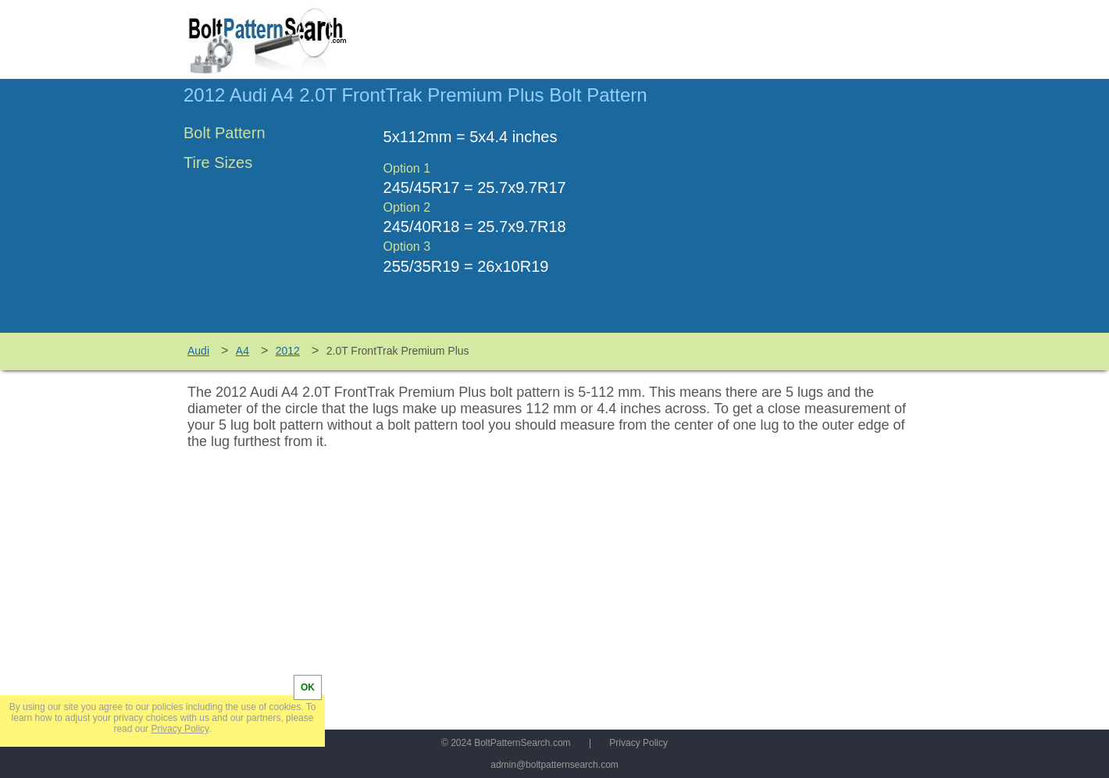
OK (308, 687)
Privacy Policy (638, 742)
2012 (288, 350)
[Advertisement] (794, 213)
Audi (198, 350)
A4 (242, 350)
